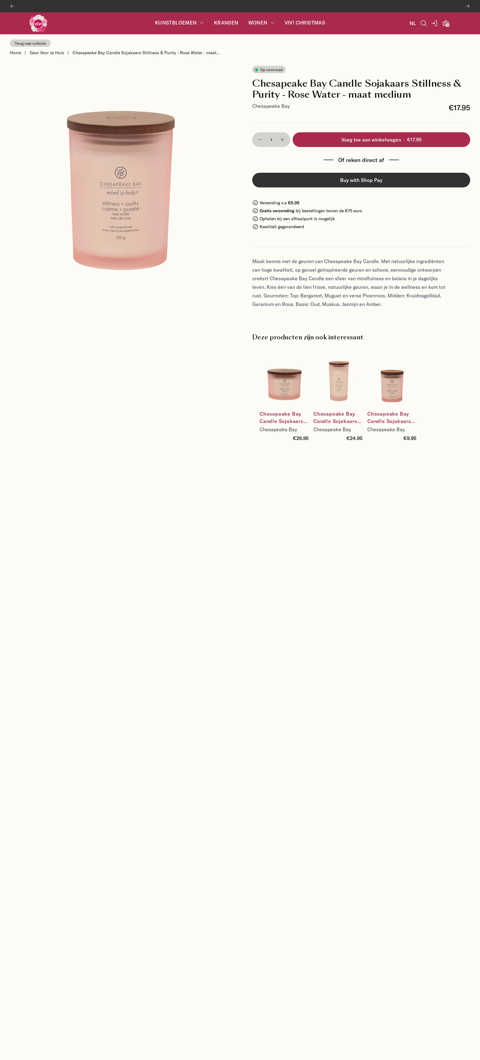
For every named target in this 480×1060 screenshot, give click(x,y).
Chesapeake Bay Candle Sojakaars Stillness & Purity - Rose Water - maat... (146, 52)
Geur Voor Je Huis (47, 52)
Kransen (226, 22)
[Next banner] (467, 6)
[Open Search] (424, 23)
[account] (435, 23)
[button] (260, 139)
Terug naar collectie (30, 43)
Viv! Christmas (305, 22)
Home (15, 52)
